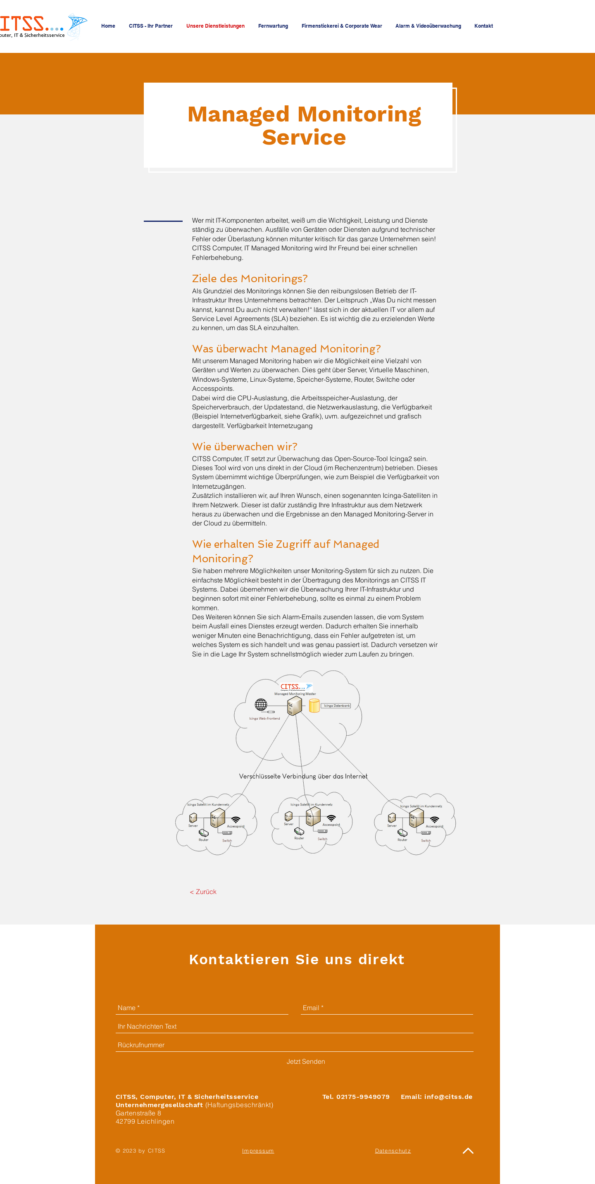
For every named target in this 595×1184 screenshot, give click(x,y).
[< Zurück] (203, 891)
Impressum (258, 1150)
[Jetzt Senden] (306, 1061)
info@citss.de (448, 1097)
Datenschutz (393, 1150)
